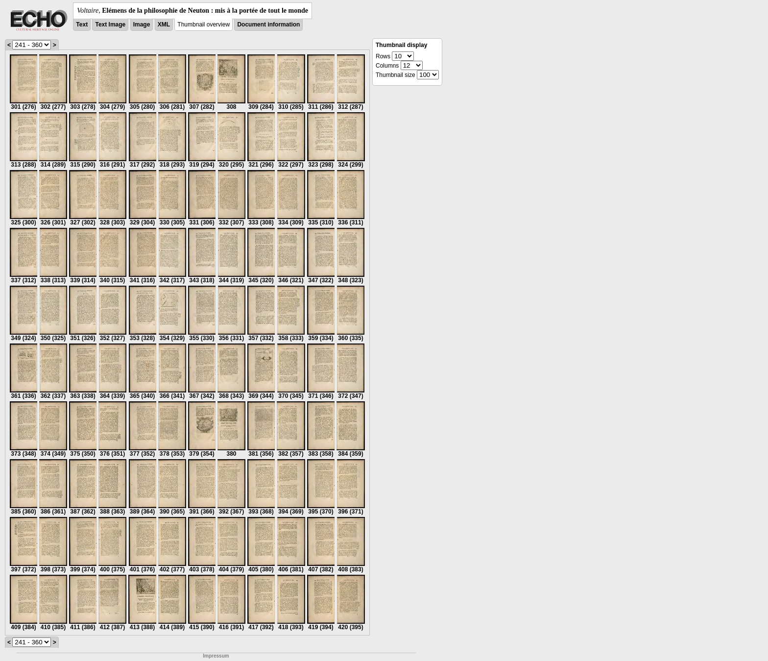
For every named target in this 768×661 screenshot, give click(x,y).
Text (82, 24)
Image (141, 24)
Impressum (216, 656)
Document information (268, 24)
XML (164, 24)
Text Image (110, 24)
